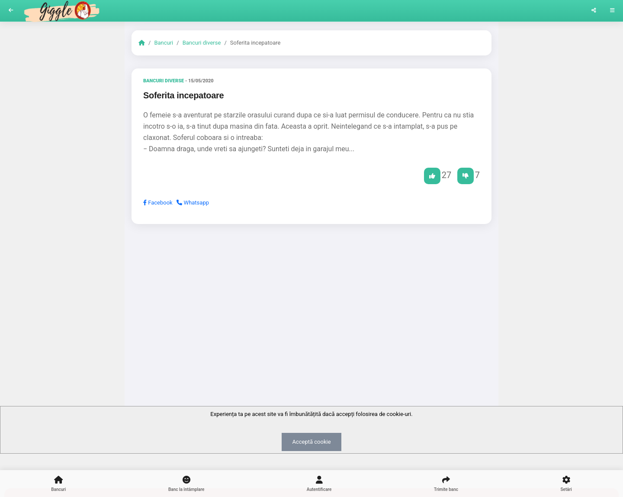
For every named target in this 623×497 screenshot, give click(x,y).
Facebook (158, 202)
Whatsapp (193, 202)
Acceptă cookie (311, 442)
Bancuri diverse (202, 42)
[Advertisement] (311, 297)
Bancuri (163, 42)
